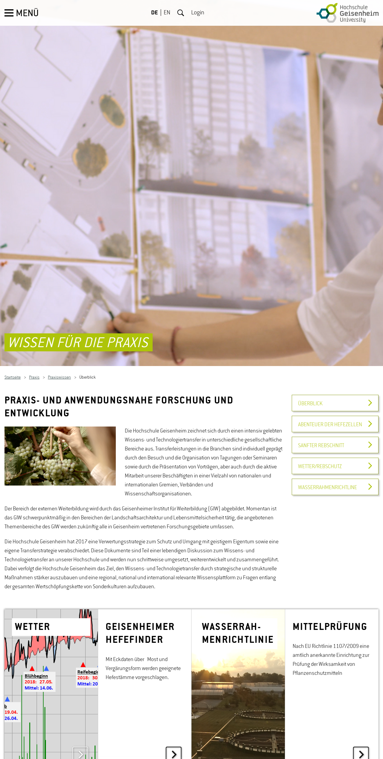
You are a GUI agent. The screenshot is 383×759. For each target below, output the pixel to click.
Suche (180, 12)
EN (167, 13)
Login (197, 13)
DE (154, 13)
